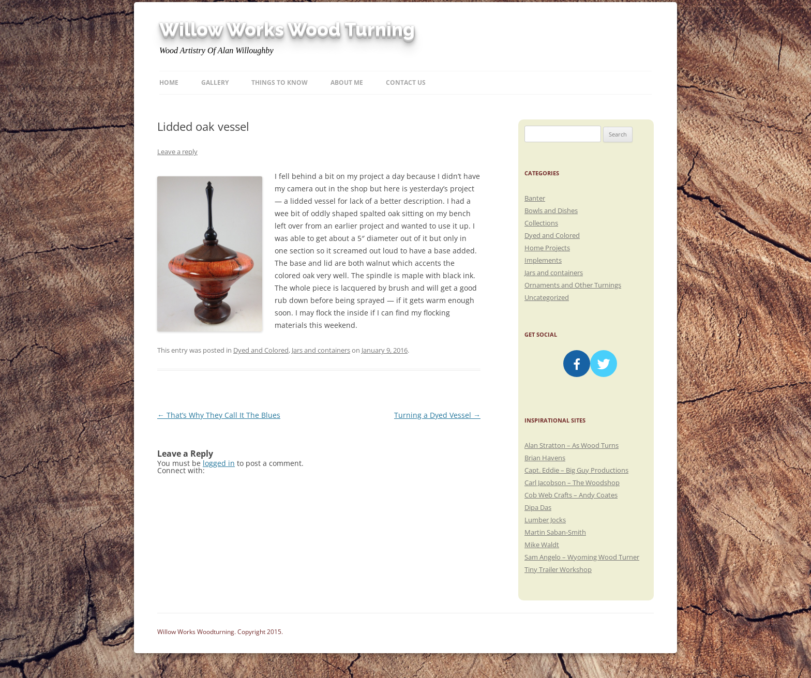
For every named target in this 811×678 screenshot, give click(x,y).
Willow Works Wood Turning (287, 29)
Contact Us (406, 82)
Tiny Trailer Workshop (558, 569)
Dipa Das (537, 507)
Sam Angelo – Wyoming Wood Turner (581, 557)
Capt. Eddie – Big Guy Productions (576, 470)
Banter (534, 198)
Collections (541, 223)
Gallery (215, 82)
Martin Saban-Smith (555, 532)
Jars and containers (321, 350)
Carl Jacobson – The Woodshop (572, 482)
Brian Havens (544, 457)
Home (168, 82)
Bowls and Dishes (551, 210)
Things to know (279, 82)
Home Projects (547, 247)
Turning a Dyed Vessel (437, 415)
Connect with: (181, 470)
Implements (543, 260)
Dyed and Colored (261, 350)
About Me (347, 82)
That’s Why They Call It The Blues (218, 415)
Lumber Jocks (545, 519)
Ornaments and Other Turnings (572, 285)
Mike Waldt (541, 544)
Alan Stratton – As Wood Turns (571, 445)
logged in (219, 463)
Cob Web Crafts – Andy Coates (571, 495)
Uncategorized (546, 297)
